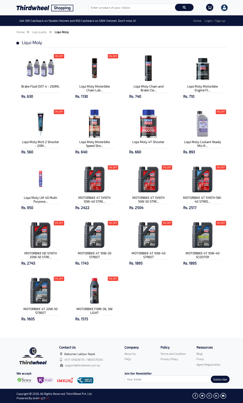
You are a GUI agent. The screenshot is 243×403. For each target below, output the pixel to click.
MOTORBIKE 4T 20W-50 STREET (40, 310)
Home (197, 20)
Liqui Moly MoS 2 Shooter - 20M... (40, 143)
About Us (130, 353)
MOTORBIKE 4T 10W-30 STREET (94, 255)
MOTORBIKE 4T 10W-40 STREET (149, 255)
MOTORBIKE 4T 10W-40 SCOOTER (203, 255)
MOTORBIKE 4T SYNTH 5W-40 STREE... (202, 199)
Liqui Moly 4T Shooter (148, 142)
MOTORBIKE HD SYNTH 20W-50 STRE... (40, 255)
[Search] (174, 379)
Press (200, 359)
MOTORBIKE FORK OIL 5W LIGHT (95, 310)
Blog (199, 353)
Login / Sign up (215, 20)
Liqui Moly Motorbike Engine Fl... (202, 88)
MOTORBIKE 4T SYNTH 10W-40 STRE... (94, 199)
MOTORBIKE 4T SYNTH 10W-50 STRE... (148, 199)
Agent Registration (208, 364)
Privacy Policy (169, 359)
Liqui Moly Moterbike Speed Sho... (94, 143)
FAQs (127, 359)
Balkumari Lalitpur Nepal (79, 354)
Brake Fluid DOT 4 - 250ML (40, 86)
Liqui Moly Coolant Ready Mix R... (202, 143)
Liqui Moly (62, 32)
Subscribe (220, 379)
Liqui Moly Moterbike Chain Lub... (94, 88)
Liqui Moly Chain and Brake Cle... (149, 88)
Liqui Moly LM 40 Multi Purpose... (40, 199)
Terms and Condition (173, 353)
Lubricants (39, 32)
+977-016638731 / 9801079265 (83, 359)
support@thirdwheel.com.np (82, 365)
